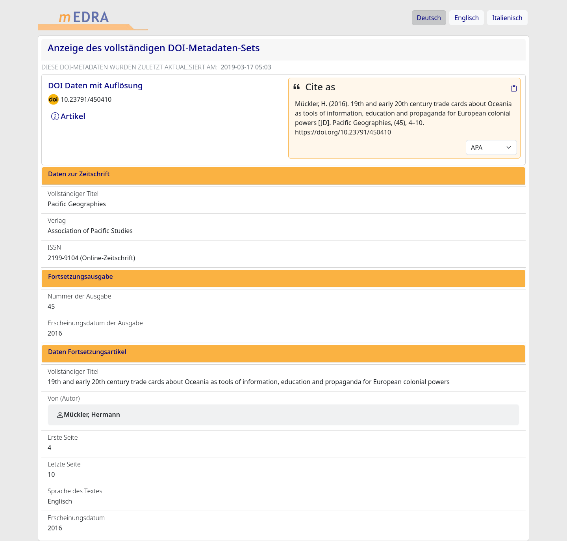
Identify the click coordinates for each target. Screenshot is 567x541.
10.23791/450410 (86, 99)
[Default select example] (491, 147)
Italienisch (507, 17)
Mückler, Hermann (88, 414)
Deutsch (429, 17)
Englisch (466, 17)
